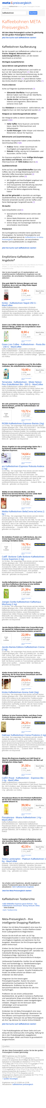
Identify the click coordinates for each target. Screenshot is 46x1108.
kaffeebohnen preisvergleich (23, 1084)
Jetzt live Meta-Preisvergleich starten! (17, 891)
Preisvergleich (31, 6)
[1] (28, 72)
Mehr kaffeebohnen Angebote (23, 887)
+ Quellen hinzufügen (10, 1079)
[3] (34, 89)
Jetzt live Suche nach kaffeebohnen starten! (19, 37)
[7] (34, 202)
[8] (40, 110)
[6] (11, 120)
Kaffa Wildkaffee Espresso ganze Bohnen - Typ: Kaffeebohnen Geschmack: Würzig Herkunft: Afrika (21, 905)
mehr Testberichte (10, 910)
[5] (22, 210)
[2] (9, 120)
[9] (26, 176)
